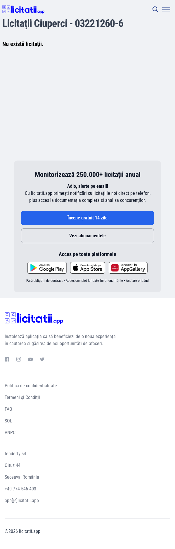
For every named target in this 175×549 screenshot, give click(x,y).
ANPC (10, 432)
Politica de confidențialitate (31, 385)
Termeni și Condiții (22, 397)
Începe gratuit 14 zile (87, 218)
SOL (8, 421)
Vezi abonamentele (87, 235)
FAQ (8, 409)
